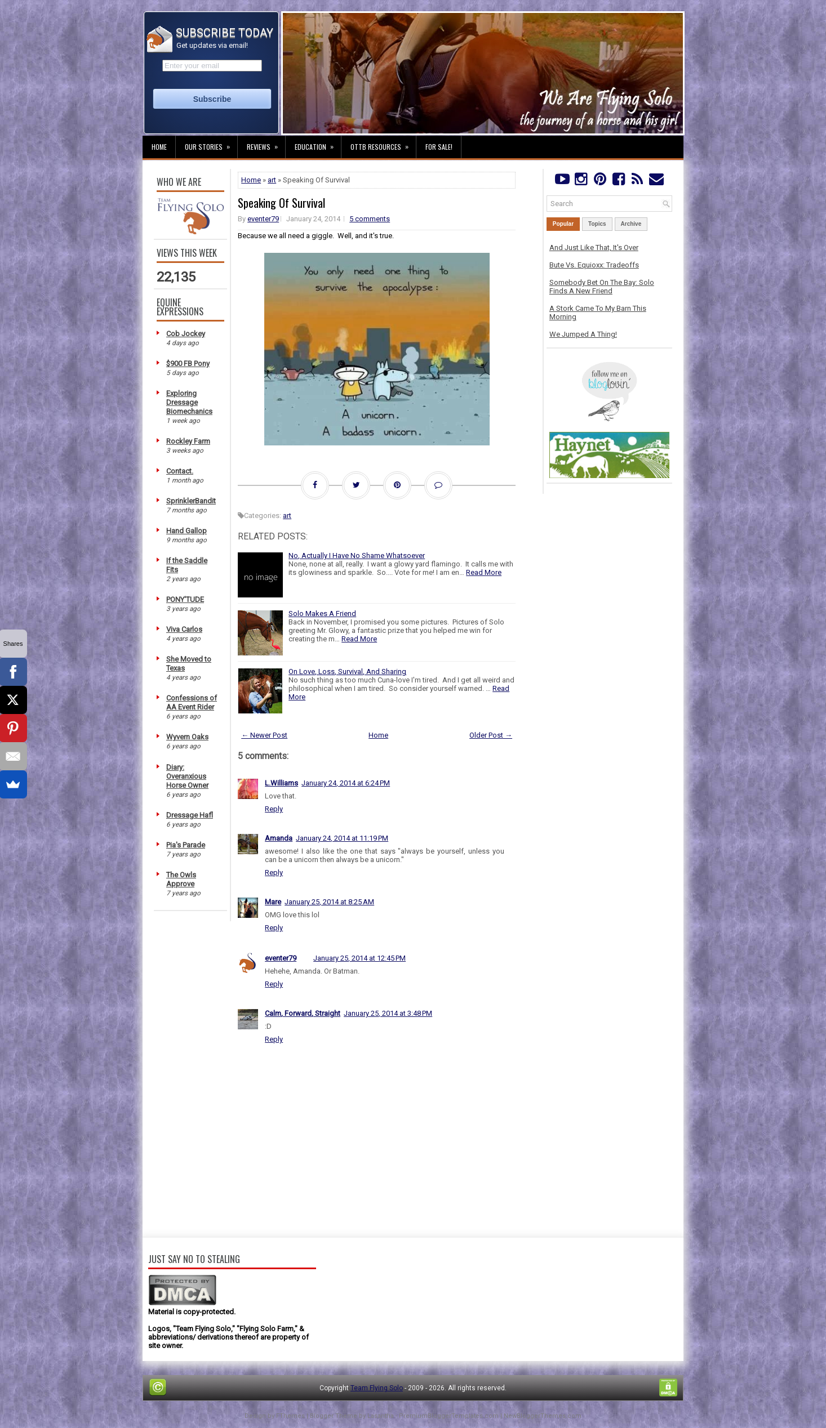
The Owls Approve (181, 879)
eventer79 (263, 219)
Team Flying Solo (376, 1388)
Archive (631, 224)
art (272, 180)
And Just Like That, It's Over (593, 247)
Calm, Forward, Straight (302, 1013)
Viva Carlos (184, 629)
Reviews (266, 143)
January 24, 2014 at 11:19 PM (342, 838)
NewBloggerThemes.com (542, 1416)
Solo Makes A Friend (322, 613)
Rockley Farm (188, 441)
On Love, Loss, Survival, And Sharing (347, 671)
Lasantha (380, 1416)
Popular (563, 224)
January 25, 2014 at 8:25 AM (329, 902)
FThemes (290, 1416)
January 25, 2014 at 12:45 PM (359, 958)
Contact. (179, 471)
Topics (597, 224)
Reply (274, 809)
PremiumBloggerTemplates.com (449, 1416)
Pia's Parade (185, 845)
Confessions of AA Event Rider (191, 702)
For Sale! (438, 146)
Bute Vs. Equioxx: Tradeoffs (594, 265)
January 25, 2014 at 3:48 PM (388, 1013)
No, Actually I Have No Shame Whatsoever (356, 555)
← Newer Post (264, 735)
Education (318, 143)
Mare (273, 902)
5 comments (369, 219)
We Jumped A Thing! (583, 334)
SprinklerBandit (191, 501)
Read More (483, 572)
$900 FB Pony (188, 363)
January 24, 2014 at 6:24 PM (345, 783)
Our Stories (211, 143)
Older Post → (490, 735)
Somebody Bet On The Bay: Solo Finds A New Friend (601, 286)
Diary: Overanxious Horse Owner (187, 776)
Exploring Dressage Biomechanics (189, 402)
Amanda (278, 838)
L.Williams (281, 783)
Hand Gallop (186, 530)
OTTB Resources (383, 143)
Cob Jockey (185, 333)
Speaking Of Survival (281, 202)
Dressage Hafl (189, 815)
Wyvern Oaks (187, 737)
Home (159, 146)
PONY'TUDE (185, 599)
